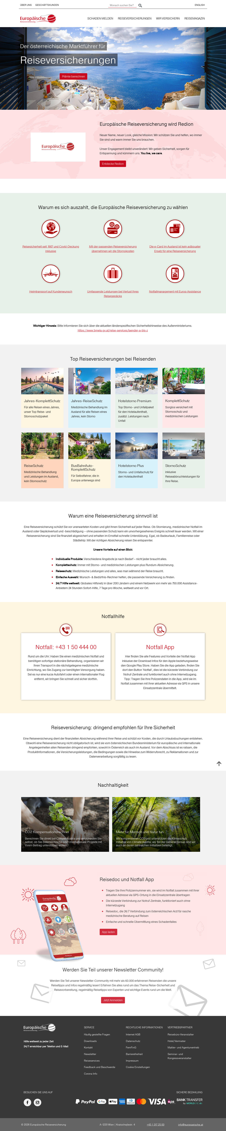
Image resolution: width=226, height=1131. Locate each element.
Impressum (132, 1060)
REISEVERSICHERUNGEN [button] (134, 18)
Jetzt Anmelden (113, 1000)
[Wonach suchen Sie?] (122, 5)
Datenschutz (133, 1041)
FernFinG (131, 1047)
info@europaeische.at (190, 1124)
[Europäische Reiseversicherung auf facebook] (28, 1102)
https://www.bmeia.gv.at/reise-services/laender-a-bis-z (113, 330)
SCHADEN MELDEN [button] (100, 18)
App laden (108, 932)
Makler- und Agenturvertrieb (183, 1047)
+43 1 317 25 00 (155, 1124)
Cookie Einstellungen (138, 1067)
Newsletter (90, 1054)
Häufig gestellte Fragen (97, 1034)
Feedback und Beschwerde (99, 1067)
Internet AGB (133, 1034)
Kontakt (88, 1047)
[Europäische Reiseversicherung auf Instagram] (38, 1102)
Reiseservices (92, 1060)
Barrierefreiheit (134, 1054)
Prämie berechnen (73, 76)
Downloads (90, 1041)
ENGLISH (200, 4)
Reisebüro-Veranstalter (181, 1034)
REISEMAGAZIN (194, 18)
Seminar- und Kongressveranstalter (179, 1056)
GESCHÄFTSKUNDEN (47, 4)
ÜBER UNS (26, 4)
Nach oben (219, 763)
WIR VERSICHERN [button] (168, 18)
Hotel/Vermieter (177, 1041)
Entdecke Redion (113, 164)
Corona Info (90, 1073)
